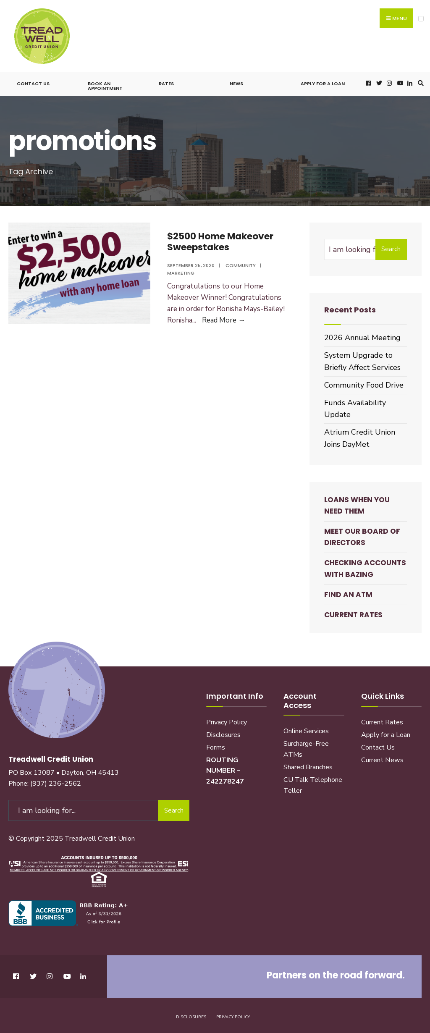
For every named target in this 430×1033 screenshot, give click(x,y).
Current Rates (353, 614)
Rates (166, 82)
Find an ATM (348, 593)
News (236, 82)
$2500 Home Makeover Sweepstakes (221, 240)
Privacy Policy (226, 721)
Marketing (180, 272)
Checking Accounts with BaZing (365, 567)
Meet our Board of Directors (362, 536)
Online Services (306, 730)
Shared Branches (308, 766)
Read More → (223, 319)
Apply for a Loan (323, 82)
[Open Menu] (421, 18)
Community (240, 264)
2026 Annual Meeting (362, 337)
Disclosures (223, 733)
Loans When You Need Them (357, 504)
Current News (382, 758)
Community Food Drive (364, 384)
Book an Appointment (105, 85)
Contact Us (33, 82)
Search (391, 248)
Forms (215, 746)
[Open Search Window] (419, 82)
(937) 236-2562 (55, 782)
